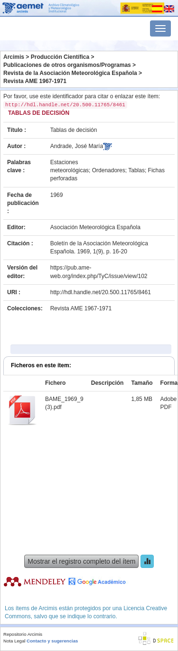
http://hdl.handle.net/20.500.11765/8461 (100, 292)
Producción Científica (60, 57)
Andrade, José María (76, 146)
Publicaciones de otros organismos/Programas (67, 65)
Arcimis (13, 57)
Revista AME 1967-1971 (34, 81)
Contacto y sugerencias (52, 640)
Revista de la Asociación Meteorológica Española (70, 73)
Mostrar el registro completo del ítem (81, 561)
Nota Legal (14, 640)
